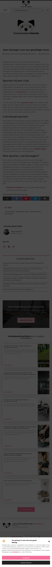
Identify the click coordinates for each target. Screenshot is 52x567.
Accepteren (26, 558)
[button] (49, 541)
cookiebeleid (15, 552)
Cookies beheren (26, 562)
